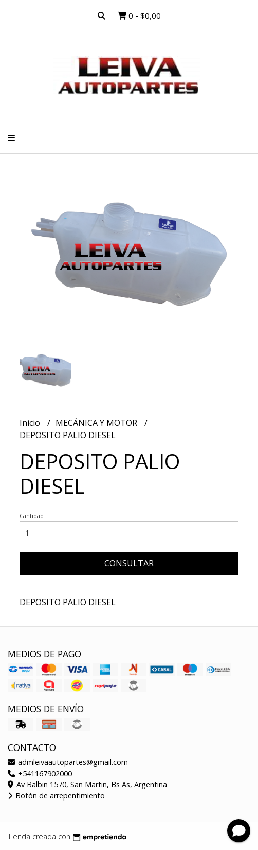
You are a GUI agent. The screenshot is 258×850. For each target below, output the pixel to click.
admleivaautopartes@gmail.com (68, 762)
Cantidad (32, 516)
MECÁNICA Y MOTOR (97, 422)
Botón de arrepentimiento (56, 796)
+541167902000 (40, 773)
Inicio (31, 422)
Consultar (129, 563)
